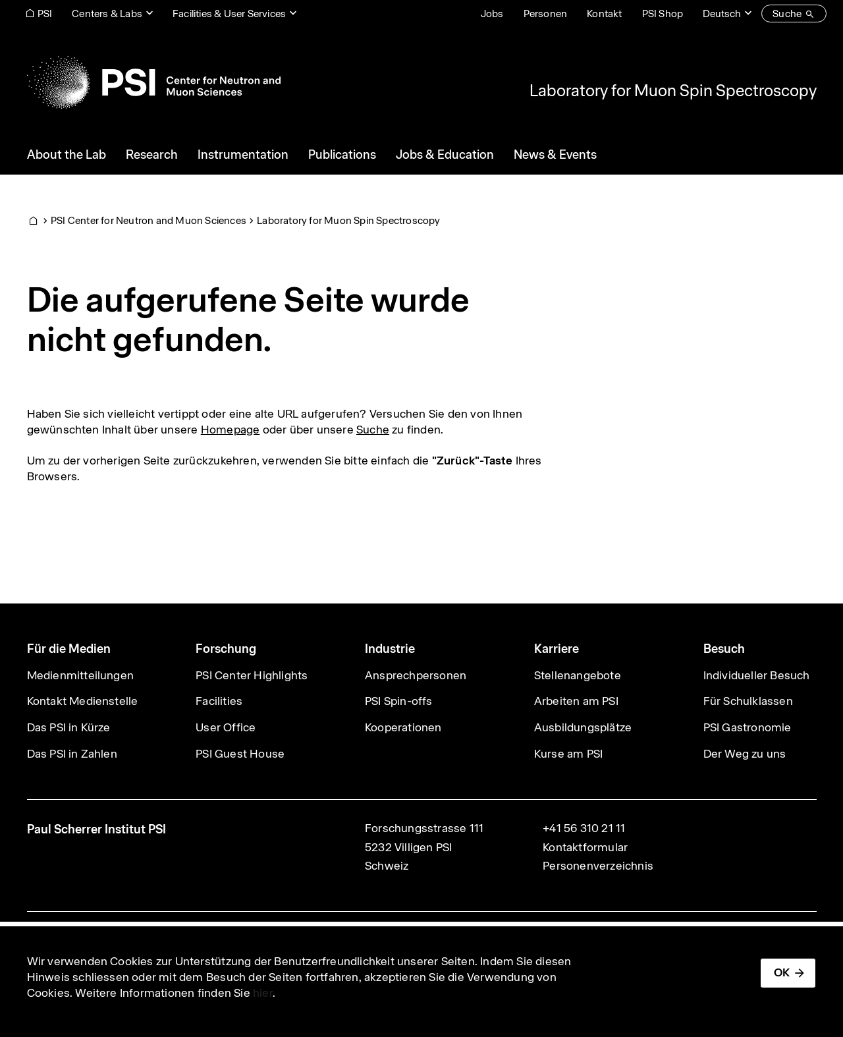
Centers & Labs (107, 13)
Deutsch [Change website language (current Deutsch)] (722, 13)
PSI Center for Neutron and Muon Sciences (148, 220)
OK (782, 972)
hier (263, 992)
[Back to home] (153, 82)
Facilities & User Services (229, 13)
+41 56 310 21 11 (584, 828)
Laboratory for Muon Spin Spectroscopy (673, 90)
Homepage (230, 429)
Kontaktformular (585, 847)
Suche (372, 429)
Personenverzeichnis (598, 865)
